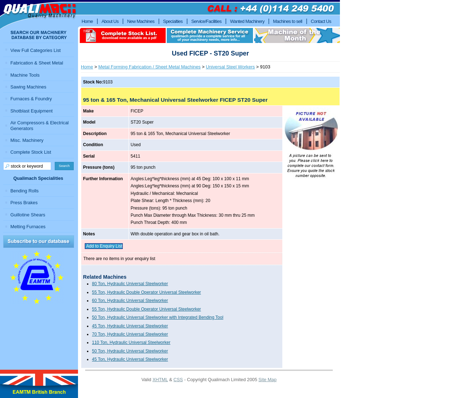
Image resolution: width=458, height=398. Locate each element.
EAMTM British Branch (39, 384)
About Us (110, 21)
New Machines (140, 21)
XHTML (160, 379)
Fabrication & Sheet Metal (36, 63)
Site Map (267, 379)
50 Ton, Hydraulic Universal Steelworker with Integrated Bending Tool (157, 317)
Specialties (173, 21)
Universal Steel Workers (230, 66)
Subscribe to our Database (38, 241)
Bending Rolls (24, 190)
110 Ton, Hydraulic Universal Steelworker (131, 342)
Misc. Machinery (26, 140)
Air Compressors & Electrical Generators (39, 125)
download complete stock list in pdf (123, 35)
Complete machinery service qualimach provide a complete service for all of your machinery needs (210, 35)
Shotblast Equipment (31, 111)
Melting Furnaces (27, 226)
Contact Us (321, 21)
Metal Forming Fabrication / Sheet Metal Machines (149, 66)
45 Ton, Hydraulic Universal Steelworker (130, 326)
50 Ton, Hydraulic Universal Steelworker (130, 351)
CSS (178, 379)
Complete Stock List (30, 152)
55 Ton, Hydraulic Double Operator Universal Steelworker (146, 292)
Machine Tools (25, 75)
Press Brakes (24, 202)
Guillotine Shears (27, 214)
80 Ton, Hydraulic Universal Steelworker (130, 283)
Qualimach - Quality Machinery (39, 14)
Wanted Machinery (247, 21)
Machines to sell (287, 21)
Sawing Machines (28, 87)
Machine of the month (297, 35)
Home (87, 66)
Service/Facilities (206, 21)
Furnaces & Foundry (31, 98)
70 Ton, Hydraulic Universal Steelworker (130, 334)
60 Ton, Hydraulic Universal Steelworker (130, 300)
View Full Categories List (35, 50)
